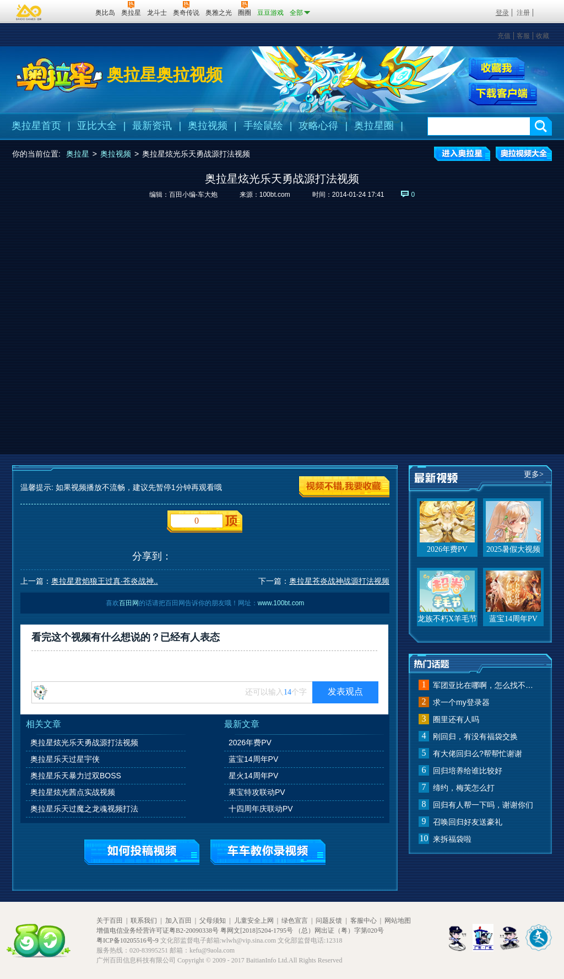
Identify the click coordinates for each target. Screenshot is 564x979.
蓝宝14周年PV (253, 759)
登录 (502, 13)
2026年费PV (250, 742)
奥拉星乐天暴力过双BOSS (75, 775)
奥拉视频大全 (524, 154)
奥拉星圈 (374, 125)
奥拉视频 (207, 125)
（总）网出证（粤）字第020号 (339, 930)
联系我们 (144, 920)
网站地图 (397, 920)
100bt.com (274, 194)
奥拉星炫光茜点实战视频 (72, 792)
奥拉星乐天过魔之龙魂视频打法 (84, 808)
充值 (504, 36)
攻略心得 (318, 125)
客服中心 (363, 920)
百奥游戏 (29, 12)
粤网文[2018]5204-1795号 (256, 930)
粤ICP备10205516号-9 (127, 940)
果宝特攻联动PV (257, 792)
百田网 (71, 11)
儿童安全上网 (254, 920)
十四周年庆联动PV (261, 808)
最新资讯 (152, 125)
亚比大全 (97, 125)
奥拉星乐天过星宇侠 (65, 759)
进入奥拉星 (462, 154)
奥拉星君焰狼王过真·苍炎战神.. (104, 581)
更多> (534, 474)
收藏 (542, 36)
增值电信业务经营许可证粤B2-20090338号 (157, 930)
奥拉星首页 (36, 125)
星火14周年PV (253, 775)
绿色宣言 (294, 920)
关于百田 (109, 920)
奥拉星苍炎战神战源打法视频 (339, 581)
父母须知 (212, 920)
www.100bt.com (281, 603)
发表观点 (345, 691)
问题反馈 (329, 920)
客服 (523, 36)
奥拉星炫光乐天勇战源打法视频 (84, 742)
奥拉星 (77, 153)
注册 (523, 13)
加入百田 (178, 920)
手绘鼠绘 (263, 125)
